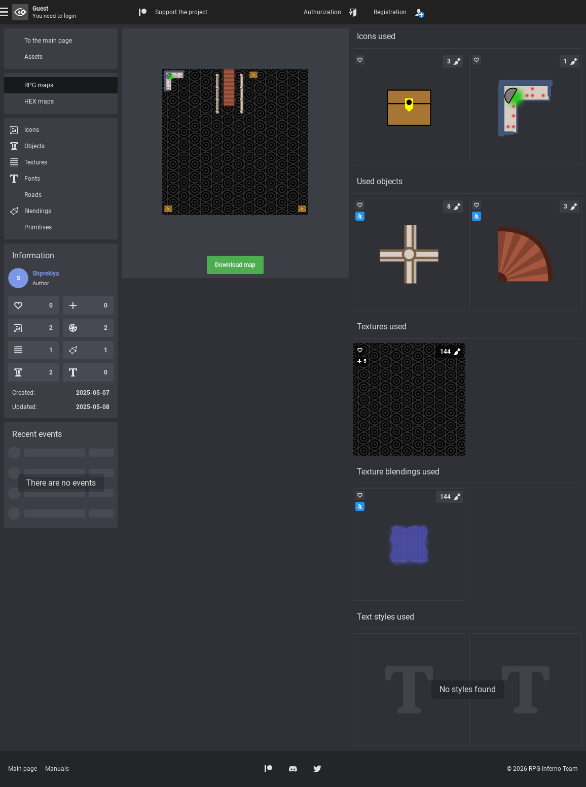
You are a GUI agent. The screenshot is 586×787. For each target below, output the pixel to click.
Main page (22, 769)
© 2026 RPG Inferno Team (542, 769)
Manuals (57, 769)
